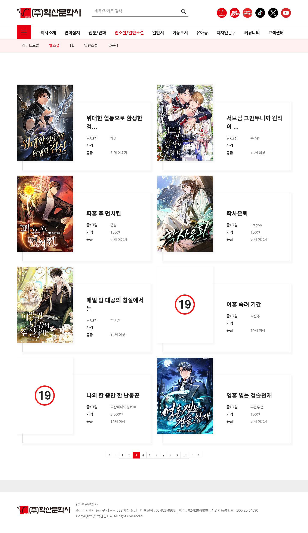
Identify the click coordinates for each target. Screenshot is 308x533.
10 (184, 455)
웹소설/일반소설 (129, 32)
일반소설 (91, 45)
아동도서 (180, 32)
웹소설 (54, 45)
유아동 (202, 32)
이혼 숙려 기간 (244, 304)
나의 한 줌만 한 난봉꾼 (113, 395)
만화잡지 (72, 32)
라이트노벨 (30, 45)
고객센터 (276, 32)
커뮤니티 (252, 32)
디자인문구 (226, 32)
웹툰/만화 (97, 32)
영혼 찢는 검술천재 (249, 395)
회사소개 (48, 32)
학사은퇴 (237, 213)
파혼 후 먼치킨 (103, 213)
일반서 (158, 32)
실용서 (113, 45)
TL (71, 45)
